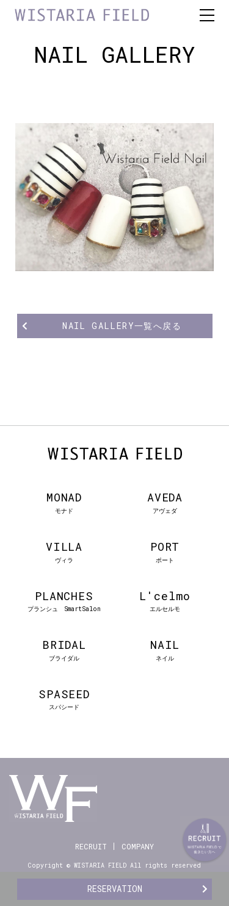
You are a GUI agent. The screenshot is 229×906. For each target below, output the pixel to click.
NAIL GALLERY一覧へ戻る (121, 325)
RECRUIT (91, 846)
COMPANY (138, 846)
